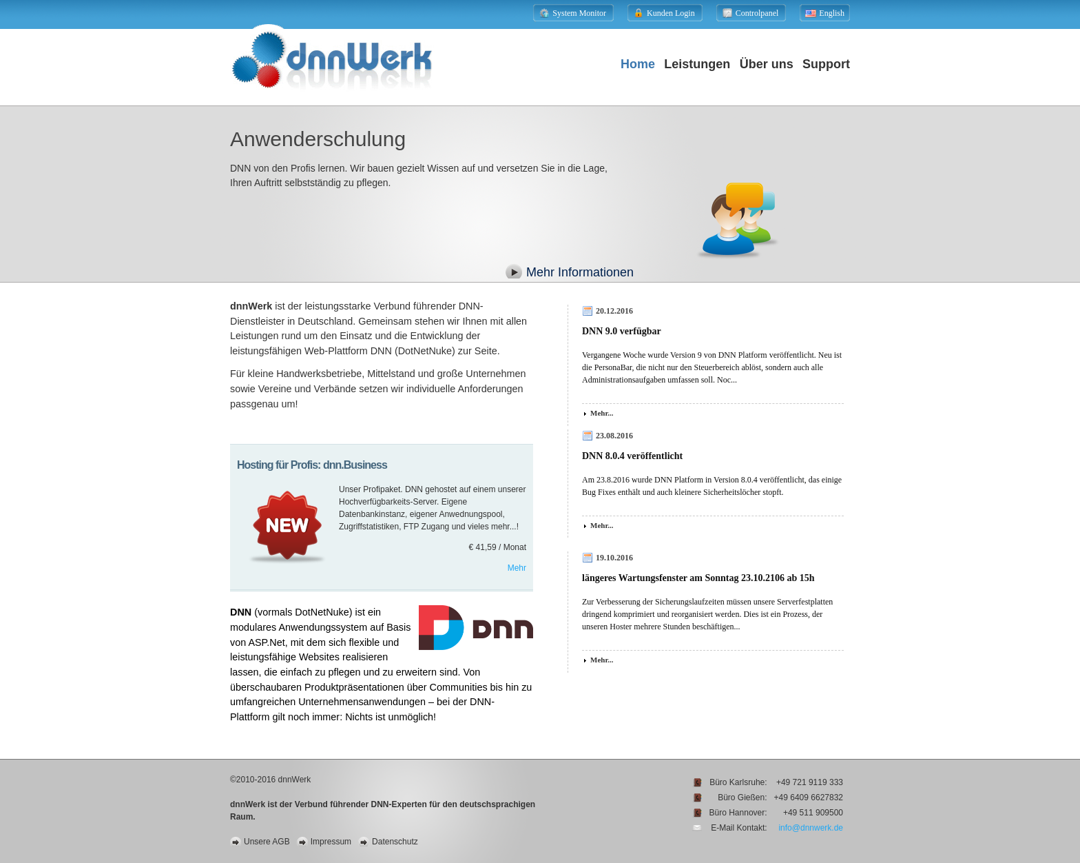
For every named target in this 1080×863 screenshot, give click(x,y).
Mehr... (602, 413)
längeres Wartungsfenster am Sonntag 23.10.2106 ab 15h (698, 578)
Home (638, 64)
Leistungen (697, 64)
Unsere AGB (267, 841)
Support (826, 64)
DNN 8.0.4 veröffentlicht (632, 456)
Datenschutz (395, 841)
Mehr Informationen (580, 272)
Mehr (517, 568)
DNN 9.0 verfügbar (621, 331)
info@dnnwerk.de (810, 828)
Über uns (766, 64)
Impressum (331, 841)
